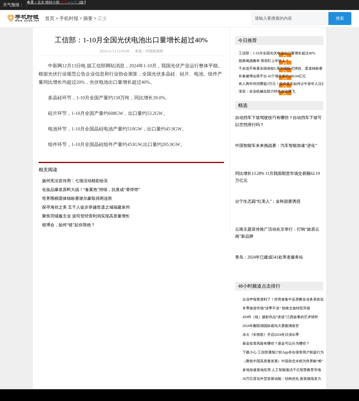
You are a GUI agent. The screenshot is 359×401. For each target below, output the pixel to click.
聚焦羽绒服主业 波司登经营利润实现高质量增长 (86, 216)
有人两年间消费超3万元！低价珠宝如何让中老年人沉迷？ (284, 84)
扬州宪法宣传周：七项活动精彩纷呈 (75, 181)
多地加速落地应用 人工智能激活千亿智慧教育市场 (281, 370)
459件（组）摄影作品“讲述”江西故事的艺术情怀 (280, 317)
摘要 (88, 18)
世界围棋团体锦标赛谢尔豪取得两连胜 (77, 198)
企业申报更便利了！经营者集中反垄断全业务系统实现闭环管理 (291, 299)
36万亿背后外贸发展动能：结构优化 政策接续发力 (281, 379)
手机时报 (68, 18)
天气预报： (13, 5)
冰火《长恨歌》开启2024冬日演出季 (270, 335)
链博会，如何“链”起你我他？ (68, 225)
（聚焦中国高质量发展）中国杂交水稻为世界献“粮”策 (284, 361)
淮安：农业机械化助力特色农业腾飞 (267, 91)
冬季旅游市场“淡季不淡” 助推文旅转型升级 (276, 308)
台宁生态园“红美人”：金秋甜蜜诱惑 (267, 201)
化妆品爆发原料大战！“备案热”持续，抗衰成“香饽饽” (91, 189)
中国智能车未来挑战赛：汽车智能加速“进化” (276, 145)
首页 (49, 18)
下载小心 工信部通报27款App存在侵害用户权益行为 (283, 352)
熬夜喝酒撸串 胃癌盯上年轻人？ (264, 61)
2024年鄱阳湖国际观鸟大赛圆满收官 (270, 326)
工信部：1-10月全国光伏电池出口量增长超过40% (277, 53)
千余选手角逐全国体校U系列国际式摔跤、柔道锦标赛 (281, 68)
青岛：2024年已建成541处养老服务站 (269, 257)
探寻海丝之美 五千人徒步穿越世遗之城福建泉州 (86, 207)
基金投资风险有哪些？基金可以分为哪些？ (276, 343)
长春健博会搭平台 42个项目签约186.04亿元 (272, 76)
